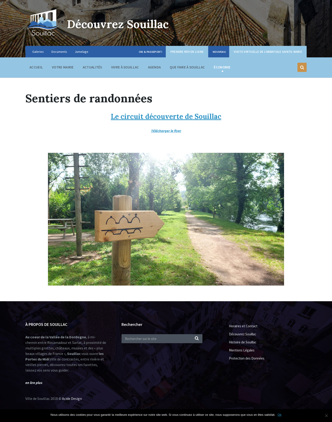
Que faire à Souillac (187, 68)
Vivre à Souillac (125, 68)
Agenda (154, 67)
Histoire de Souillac (242, 342)
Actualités (92, 67)
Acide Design (72, 398)
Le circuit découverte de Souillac (166, 116)
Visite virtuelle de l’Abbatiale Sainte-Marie (268, 52)
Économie (222, 68)
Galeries (38, 52)
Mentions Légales (242, 350)
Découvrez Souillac (118, 24)
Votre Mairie (63, 68)
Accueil (36, 67)
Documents (59, 52)
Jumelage (81, 52)
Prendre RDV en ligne (187, 52)
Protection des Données (246, 358)
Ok (280, 414)
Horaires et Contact (243, 326)
